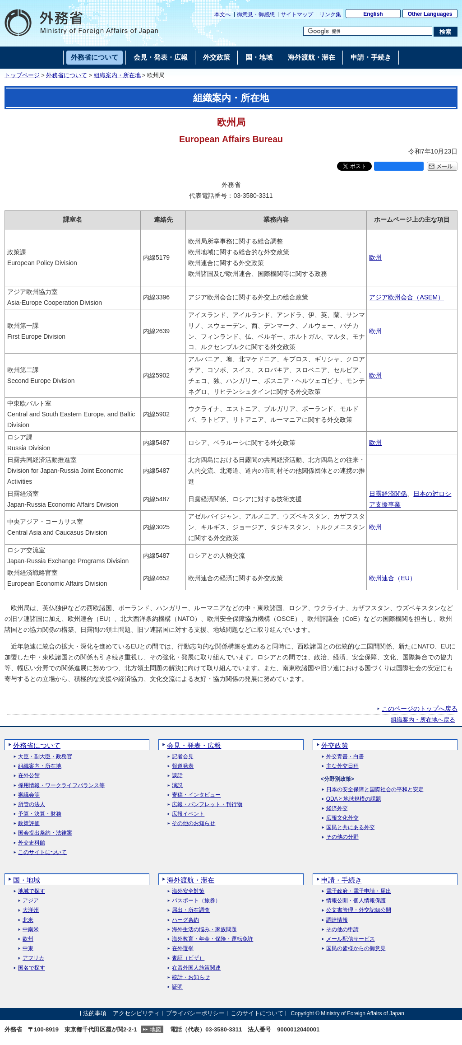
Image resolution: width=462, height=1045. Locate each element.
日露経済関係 (388, 493)
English (373, 14)
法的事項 (94, 1013)
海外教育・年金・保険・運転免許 (212, 939)
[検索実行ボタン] (445, 32)
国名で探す (31, 968)
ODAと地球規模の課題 (353, 799)
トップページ (22, 75)
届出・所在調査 (191, 910)
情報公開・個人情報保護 (356, 901)
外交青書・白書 (345, 757)
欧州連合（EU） (392, 578)
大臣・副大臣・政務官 (45, 757)
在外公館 (29, 776)
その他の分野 (342, 837)
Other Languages (430, 14)
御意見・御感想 (256, 14)
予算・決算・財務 (39, 814)
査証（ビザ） (188, 958)
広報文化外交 (342, 818)
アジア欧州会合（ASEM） (406, 297)
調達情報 (337, 920)
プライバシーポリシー (195, 1013)
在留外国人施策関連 (196, 968)
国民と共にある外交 (350, 827)
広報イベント (188, 814)
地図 (156, 1029)
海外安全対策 (188, 891)
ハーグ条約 (185, 920)
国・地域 (26, 880)
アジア (31, 901)
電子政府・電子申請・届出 (358, 891)
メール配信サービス (350, 939)
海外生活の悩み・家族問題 (204, 930)
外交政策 (334, 745)
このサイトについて (42, 852)
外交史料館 (31, 843)
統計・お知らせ (191, 977)
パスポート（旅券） (196, 901)
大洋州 (31, 910)
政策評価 (29, 823)
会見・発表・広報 (194, 745)
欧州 (375, 257)
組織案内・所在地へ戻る (423, 720)
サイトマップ (297, 14)
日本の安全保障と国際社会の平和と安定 (375, 790)
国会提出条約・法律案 (45, 833)
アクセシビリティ (136, 1013)
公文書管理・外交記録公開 (358, 910)
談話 (177, 776)
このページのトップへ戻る (419, 708)
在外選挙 (183, 949)
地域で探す (31, 891)
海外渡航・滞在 (190, 880)
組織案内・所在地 (117, 75)
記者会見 (183, 757)
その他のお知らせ (193, 823)
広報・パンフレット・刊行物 (207, 804)
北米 (28, 920)
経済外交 (337, 809)
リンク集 (330, 14)
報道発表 (183, 766)
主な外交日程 (342, 766)
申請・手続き (341, 880)
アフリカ (33, 958)
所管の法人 (31, 804)
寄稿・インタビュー (196, 795)
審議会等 (29, 795)
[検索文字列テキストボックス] (367, 31)
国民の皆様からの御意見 (356, 949)
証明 (177, 987)
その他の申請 (342, 930)
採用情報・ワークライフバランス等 (61, 785)
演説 (177, 785)
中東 (28, 949)
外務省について (66, 75)
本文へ (222, 14)
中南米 (31, 930)
